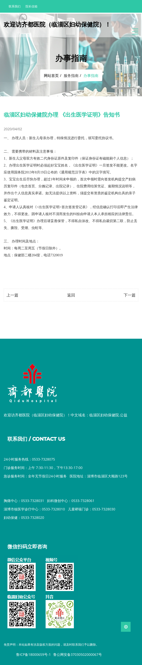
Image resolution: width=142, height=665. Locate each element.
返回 (71, 295)
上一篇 (12, 295)
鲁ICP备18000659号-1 (33, 654)
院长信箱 (31, 6)
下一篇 (130, 295)
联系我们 (15, 6)
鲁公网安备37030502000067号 (77, 654)
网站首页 (51, 75)
